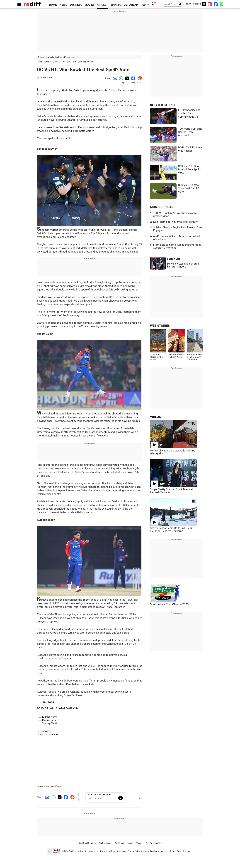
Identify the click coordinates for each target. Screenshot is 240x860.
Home (39, 62)
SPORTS (116, 4)
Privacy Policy (134, 851)
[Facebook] (216, 4)
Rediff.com (74, 851)
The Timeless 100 (154, 843)
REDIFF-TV (147, 4)
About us (164, 851)
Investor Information (89, 851)
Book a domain (105, 843)
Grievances (188, 851)
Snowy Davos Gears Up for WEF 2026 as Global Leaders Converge (172, 530)
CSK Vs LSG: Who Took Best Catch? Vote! (188, 188)
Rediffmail (119, 843)
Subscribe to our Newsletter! (99, 794)
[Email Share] (114, 78)
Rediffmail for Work (87, 843)
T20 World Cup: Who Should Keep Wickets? (190, 132)
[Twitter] (204, 4)
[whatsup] (222, 4)
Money (130, 843)
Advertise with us (107, 851)
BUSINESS (76, 4)
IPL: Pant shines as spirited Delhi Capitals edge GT (189, 113)
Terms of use (176, 851)
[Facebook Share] (133, 78)
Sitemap (145, 851)
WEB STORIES (160, 325)
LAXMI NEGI (46, 77)
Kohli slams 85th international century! (175, 221)
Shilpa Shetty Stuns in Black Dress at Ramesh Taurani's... (171, 491)
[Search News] (179, 4)
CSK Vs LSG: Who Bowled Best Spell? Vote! (189, 169)
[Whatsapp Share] (120, 78)
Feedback (154, 851)
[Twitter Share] (127, 78)
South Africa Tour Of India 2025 (169, 604)
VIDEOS (155, 417)
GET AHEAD (131, 4)
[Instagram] (210, 4)
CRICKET (102, 4)
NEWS (63, 4)
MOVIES (89, 4)
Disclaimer (121, 851)
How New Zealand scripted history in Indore (183, 265)
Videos (139, 843)
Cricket (48, 62)
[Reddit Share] (139, 78)
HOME (53, 4)
